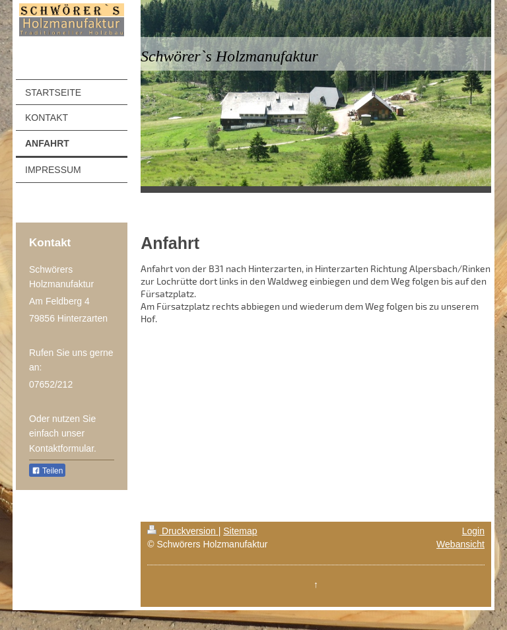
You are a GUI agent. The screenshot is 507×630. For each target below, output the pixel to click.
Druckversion (182, 531)
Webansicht (460, 544)
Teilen (47, 470)
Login (473, 531)
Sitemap (240, 531)
